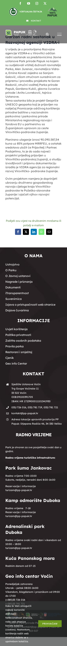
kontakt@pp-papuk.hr (24, 413)
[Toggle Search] (47, 34)
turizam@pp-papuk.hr (18, 490)
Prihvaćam (50, 623)
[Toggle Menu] (59, 34)
